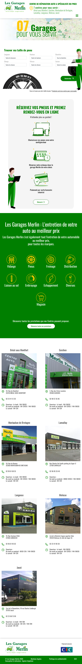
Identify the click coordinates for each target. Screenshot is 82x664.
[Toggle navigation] (77, 16)
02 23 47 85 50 (55, 544)
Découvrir (41, 202)
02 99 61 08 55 (11, 471)
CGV (75, 659)
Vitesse (32, 61)
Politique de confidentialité (57, 659)
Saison (57, 61)
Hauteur (32, 54)
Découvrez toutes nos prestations (41, 326)
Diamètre (58, 54)
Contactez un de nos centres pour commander (64, 91)
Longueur (7, 54)
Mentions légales (36, 659)
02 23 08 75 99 (11, 616)
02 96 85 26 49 (55, 471)
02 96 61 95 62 (11, 544)
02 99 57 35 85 (55, 399)
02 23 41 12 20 (11, 399)
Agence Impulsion (27, 661)
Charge (6, 61)
